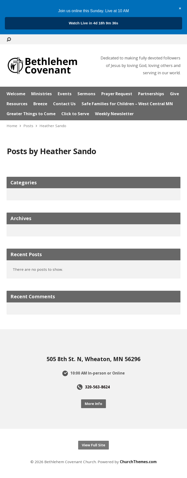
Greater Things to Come (31, 114)
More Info (93, 403)
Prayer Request (116, 94)
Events (65, 94)
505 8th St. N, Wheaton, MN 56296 (93, 359)
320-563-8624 (97, 386)
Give (174, 94)
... (93, 23)
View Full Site (93, 445)
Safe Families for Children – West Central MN (127, 104)
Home (12, 125)
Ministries (41, 94)
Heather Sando (52, 125)
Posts (28, 125)
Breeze (40, 104)
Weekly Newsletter (114, 114)
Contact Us (64, 104)
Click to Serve (75, 114)
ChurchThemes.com (138, 461)
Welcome (16, 94)
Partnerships (151, 94)
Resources (17, 104)
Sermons (86, 94)
